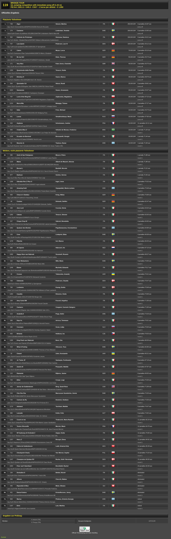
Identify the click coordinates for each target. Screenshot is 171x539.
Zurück (3, 537)
